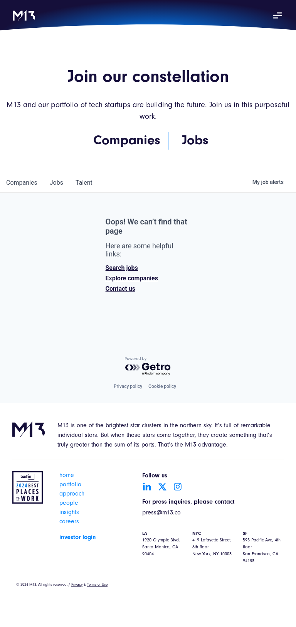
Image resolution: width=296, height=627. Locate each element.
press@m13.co (161, 513)
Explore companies (132, 278)
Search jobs (122, 267)
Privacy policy (128, 386)
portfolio (70, 485)
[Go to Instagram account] (177, 486)
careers (69, 522)
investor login (77, 537)
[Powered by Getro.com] (148, 366)
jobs (56, 182)
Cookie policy (162, 386)
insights (69, 513)
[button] (277, 15)
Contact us (120, 288)
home (66, 476)
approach (71, 494)
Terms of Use (97, 585)
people (68, 504)
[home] (24, 15)
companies (21, 182)
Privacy (76, 585)
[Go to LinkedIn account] (146, 486)
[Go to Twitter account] (162, 486)
